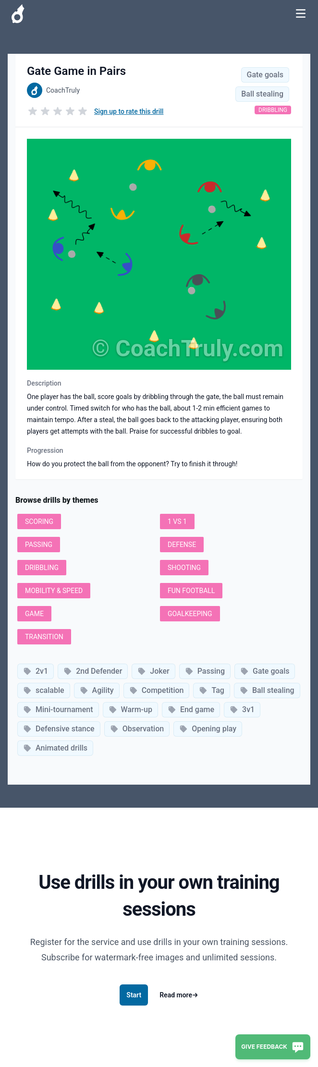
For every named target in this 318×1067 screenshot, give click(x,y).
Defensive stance (59, 728)
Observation (137, 728)
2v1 (35, 671)
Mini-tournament (58, 709)
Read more (178, 995)
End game (191, 709)
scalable (43, 690)
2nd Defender (92, 671)
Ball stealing (262, 93)
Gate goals (265, 74)
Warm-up (130, 709)
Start (133, 995)
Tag (211, 690)
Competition (156, 690)
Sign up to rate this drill (128, 111)
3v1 (242, 709)
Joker (153, 671)
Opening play (207, 728)
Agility (97, 690)
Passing (205, 671)
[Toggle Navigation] (300, 13)
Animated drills (55, 747)
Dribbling (272, 110)
